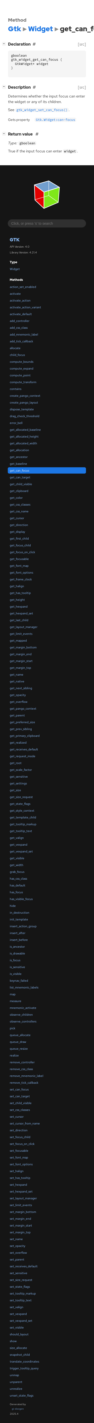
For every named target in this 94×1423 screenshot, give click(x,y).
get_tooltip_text (21, 831)
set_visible (17, 1328)
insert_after (17, 933)
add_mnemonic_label (24, 335)
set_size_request (21, 1280)
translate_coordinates (24, 1362)
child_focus (17, 355)
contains (15, 389)
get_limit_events (21, 634)
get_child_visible (21, 484)
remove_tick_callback (24, 1083)
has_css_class (18, 879)
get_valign (17, 838)
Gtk (15, 240)
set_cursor (17, 1117)
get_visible (17, 858)
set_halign (17, 1171)
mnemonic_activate (23, 1008)
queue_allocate (20, 1035)
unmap (14, 1375)
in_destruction (19, 913)
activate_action (20, 301)
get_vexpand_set (21, 851)
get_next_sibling (21, 688)
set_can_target (20, 1096)
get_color (16, 498)
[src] (82, 44)
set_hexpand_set (21, 1191)
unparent (16, 1382)
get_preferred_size (22, 722)
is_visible (16, 974)
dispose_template (22, 409)
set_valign (16, 1307)
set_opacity (17, 1246)
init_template (19, 919)
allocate (15, 348)
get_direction (19, 525)
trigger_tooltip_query (24, 1368)
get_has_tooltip (20, 593)
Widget (15, 269)
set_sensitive (18, 1273)
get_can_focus (19, 471)
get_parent (17, 715)
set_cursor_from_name (25, 1123)
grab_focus (17, 872)
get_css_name (19, 511)
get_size (15, 790)
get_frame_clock (21, 579)
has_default (17, 885)
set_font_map (19, 1157)
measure (15, 1001)
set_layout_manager (23, 1198)
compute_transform (23, 382)
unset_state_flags (21, 1396)
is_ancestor (17, 947)
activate (15, 294)
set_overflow (18, 1253)
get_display (17, 532)
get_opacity (18, 695)
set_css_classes (20, 1110)
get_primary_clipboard (25, 736)
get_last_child (19, 620)
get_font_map (19, 566)
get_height (17, 600)
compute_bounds (21, 362)
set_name (16, 1239)
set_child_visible (21, 1103)
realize (14, 1055)
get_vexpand (18, 845)
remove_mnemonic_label (26, 1076)
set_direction (19, 1130)
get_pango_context (23, 709)
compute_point (20, 375)
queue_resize (19, 1049)
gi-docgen (18, 1408)
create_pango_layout (24, 403)
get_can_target (20, 477)
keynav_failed (19, 981)
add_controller (19, 321)
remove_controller (22, 1062)
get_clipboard (19, 491)
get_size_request (21, 797)
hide (13, 906)
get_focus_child (20, 545)
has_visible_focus (21, 899)
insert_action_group (23, 926)
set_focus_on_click (22, 1144)
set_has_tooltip (20, 1178)
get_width (16, 865)
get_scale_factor (21, 770)
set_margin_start (21, 1225)
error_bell (16, 423)
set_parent (17, 1259)
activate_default (21, 314)
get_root (16, 763)
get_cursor (17, 518)
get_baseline (18, 464)
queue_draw (18, 1042)
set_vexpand (18, 1314)
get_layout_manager (23, 627)
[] (5, 44)
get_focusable (19, 559)
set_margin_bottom (23, 1212)
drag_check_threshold (24, 416)
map (13, 994)
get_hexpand (19, 607)
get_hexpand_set (21, 613)
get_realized (18, 743)
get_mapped (18, 641)
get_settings (18, 783)
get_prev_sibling (21, 729)
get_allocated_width (23, 443)
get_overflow (18, 702)
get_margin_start (21, 661)
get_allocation (19, 450)
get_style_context (22, 811)
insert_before (19, 940)
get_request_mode (22, 756)
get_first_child (19, 539)
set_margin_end (20, 1219)
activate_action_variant (25, 307)
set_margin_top (20, 1232)
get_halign (17, 586)
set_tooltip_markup (23, 1294)
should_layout (19, 1334)
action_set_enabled (23, 287)
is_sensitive (17, 967)
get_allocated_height (24, 437)
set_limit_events (21, 1205)
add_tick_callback (21, 341)
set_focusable (19, 1151)
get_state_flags (20, 804)
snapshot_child (20, 1355)
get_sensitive (19, 777)
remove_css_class (21, 1069)
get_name (16, 675)
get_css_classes (20, 505)
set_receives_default (24, 1266)
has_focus (16, 892)
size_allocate (18, 1348)
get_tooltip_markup (23, 824)
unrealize (16, 1389)
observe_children (21, 1015)
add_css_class (19, 328)
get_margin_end (21, 654)
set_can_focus (19, 1089)
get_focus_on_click (22, 552)
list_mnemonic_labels (24, 987)
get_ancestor (19, 457)
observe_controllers (23, 1021)
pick (12, 1028)
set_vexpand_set (21, 1321)
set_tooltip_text (21, 1300)
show (13, 1341)
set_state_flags (20, 1287)
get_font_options (21, 573)
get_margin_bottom (23, 647)
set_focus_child (20, 1137)
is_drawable (17, 953)
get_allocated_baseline (25, 430)
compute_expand (21, 369)
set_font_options (21, 1164)
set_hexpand (18, 1185)
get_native (17, 681)
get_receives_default (24, 749)
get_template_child (23, 817)
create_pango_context (25, 396)
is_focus (15, 960)
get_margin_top (20, 668)
